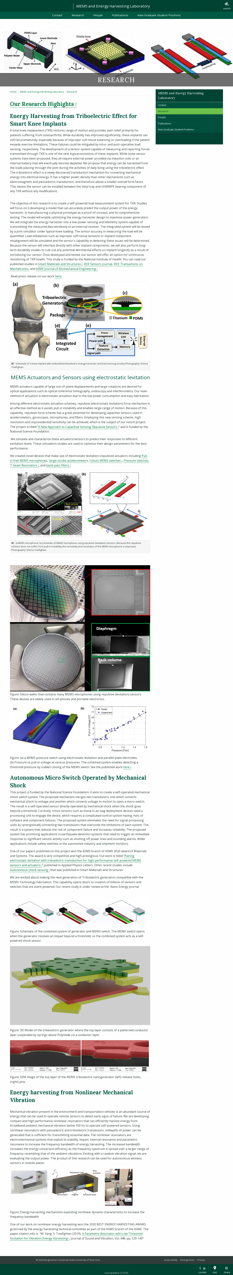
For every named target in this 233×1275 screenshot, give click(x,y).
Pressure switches (136, 461)
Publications (120, 15)
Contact (57, 15)
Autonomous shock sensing (30, 870)
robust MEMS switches (106, 461)
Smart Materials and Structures (60, 264)
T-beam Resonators (24, 465)
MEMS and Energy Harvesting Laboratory (113, 6)
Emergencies (187, 1260)
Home (13, 91)
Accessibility (170, 1260)
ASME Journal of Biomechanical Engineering (66, 269)
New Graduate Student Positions (159, 15)
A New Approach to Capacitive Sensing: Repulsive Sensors (78, 427)
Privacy (201, 1260)
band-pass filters (58, 465)
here (58, 276)
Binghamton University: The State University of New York (35, 5)
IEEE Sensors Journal (98, 264)
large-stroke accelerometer (68, 461)
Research (78, 15)
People (98, 15)
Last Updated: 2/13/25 (116, 1272)
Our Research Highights (43, 103)
